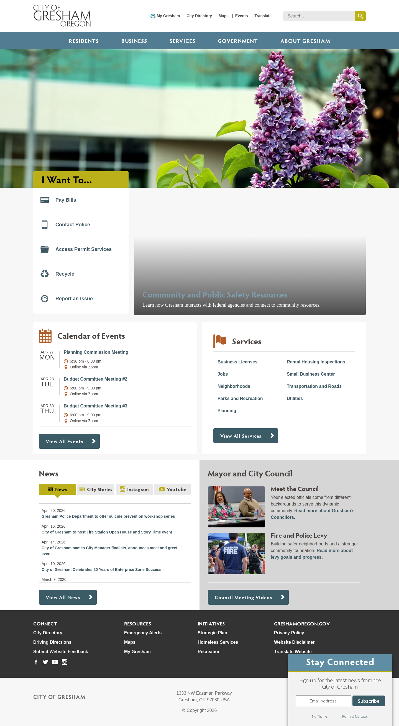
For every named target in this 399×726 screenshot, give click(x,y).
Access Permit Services (76, 249)
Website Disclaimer (294, 642)
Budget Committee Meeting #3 (95, 406)
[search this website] (360, 16)
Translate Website (293, 651)
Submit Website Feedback (60, 651)
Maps (224, 16)
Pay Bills (58, 200)
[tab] (57, 489)
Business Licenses (237, 362)
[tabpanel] (115, 539)
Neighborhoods (234, 386)
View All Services (240, 435)
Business (134, 41)
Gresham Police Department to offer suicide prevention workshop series (108, 516)
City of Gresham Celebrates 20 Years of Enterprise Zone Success (101, 569)
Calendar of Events (91, 335)
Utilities (295, 398)
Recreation (209, 651)
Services (182, 41)
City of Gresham (59, 697)
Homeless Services (218, 642)
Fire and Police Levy (299, 535)
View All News (63, 597)
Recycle (57, 274)
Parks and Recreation (240, 398)
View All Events (64, 441)
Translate (263, 16)
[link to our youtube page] (55, 662)
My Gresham (168, 16)
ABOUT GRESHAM (305, 41)
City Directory (199, 16)
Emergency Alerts (143, 632)
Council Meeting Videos (243, 597)
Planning (227, 410)
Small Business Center (311, 374)
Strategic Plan (212, 632)
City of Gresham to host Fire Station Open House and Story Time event (107, 532)
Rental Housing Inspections (316, 362)
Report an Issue (66, 298)
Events (241, 16)
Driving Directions (52, 642)
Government (238, 41)
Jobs (223, 374)
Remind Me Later (355, 716)
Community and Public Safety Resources (214, 294)
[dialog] (340, 690)
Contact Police (65, 224)
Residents (84, 41)
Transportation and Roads (314, 386)
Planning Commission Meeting (96, 352)
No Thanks (320, 716)
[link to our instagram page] (64, 662)
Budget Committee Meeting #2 (95, 379)
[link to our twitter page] (45, 662)
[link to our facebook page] (36, 662)
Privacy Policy (289, 632)
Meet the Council (295, 488)
